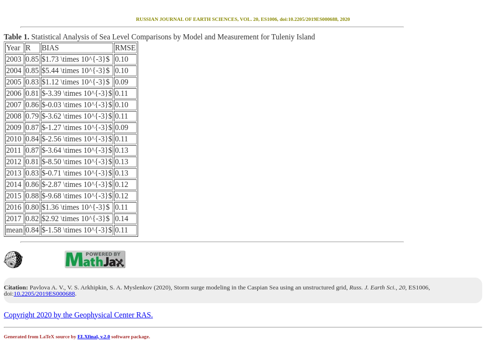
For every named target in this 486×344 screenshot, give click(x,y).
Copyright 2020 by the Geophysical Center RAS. (78, 315)
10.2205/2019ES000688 (44, 293)
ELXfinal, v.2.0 (93, 336)
